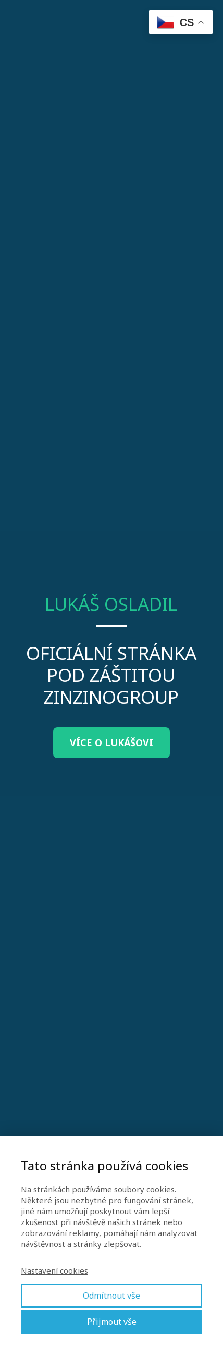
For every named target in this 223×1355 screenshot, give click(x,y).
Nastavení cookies (54, 1270)
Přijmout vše (112, 1321)
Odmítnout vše (111, 1295)
